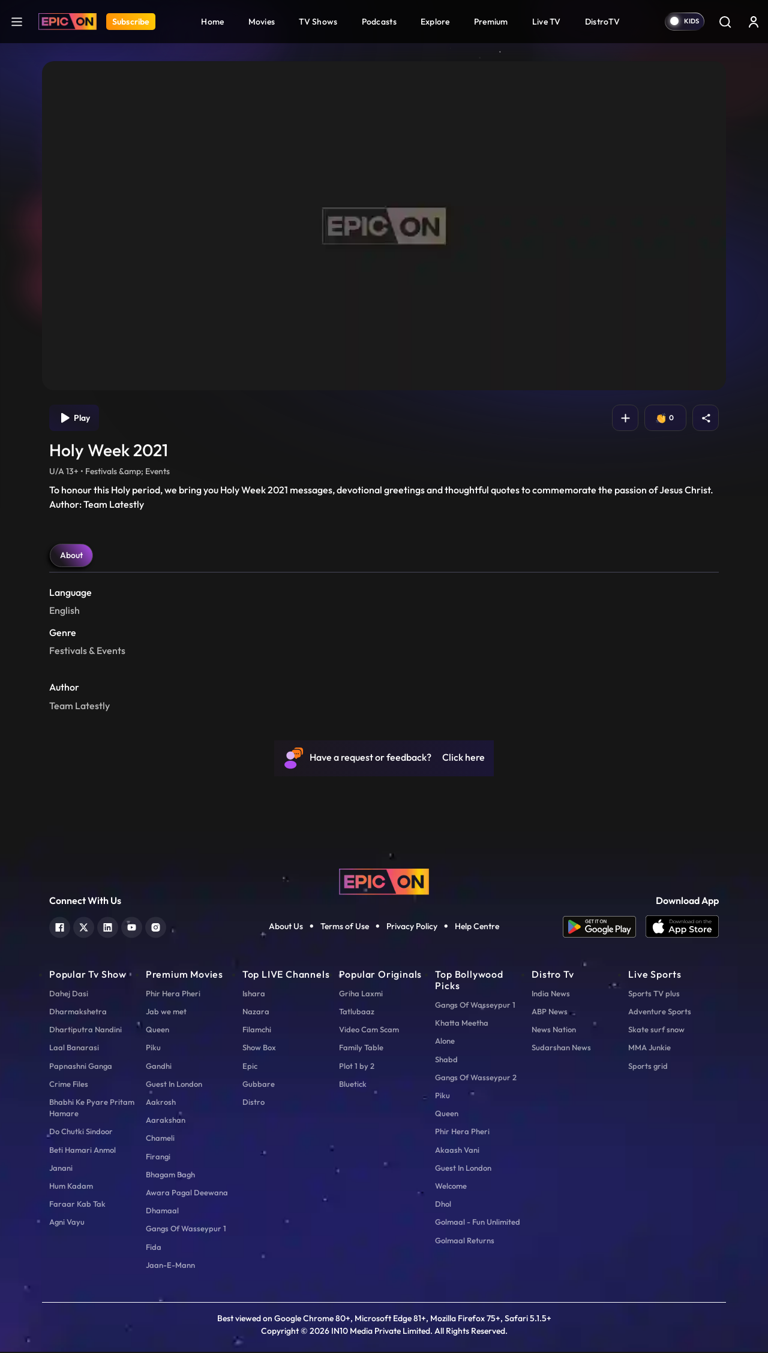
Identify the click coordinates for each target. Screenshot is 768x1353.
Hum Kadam (71, 1187)
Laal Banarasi (74, 1048)
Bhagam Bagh (170, 1175)
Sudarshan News (561, 1048)
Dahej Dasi (68, 994)
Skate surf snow (656, 1030)
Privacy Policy (411, 927)
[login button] (753, 21)
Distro (253, 1103)
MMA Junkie (649, 1048)
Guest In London (174, 1085)
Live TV (546, 21)
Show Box (259, 1048)
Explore (435, 21)
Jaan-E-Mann (170, 1266)
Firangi (158, 1157)
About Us (286, 927)
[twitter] (83, 927)
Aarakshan (165, 1121)
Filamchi (256, 1030)
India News (551, 994)
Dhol (443, 1205)
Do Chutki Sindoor (81, 1132)
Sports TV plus (654, 994)
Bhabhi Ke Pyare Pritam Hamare (91, 1108)
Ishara (253, 994)
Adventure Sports (659, 1012)
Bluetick (353, 1085)
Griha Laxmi (361, 994)
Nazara (255, 1012)
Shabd (446, 1060)
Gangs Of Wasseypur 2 (476, 1078)
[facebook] (59, 927)
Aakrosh (161, 1103)
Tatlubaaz (356, 1012)
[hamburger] (17, 21)
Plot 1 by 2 (356, 1067)
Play (75, 418)
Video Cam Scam (369, 1030)
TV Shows (318, 21)
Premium (491, 21)
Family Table (361, 1048)
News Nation (554, 1030)
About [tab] (71, 556)
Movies (261, 21)
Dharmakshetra (78, 1012)
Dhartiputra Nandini (85, 1030)
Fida (153, 1248)
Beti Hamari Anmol (82, 1151)
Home (212, 21)
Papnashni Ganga (80, 1067)
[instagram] (155, 927)
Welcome (451, 1187)
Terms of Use (344, 927)
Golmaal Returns (464, 1241)
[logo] (384, 881)
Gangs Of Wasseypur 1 (186, 1229)
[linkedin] (107, 927)
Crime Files (68, 1085)
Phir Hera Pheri (173, 994)
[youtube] (131, 927)
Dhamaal (162, 1211)
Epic (249, 1067)
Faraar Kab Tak (77, 1205)
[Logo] (67, 21)
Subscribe (130, 21)
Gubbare (258, 1085)
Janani (61, 1169)
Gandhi (159, 1067)
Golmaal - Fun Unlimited (477, 1223)
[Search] (725, 21)
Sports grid (648, 1067)
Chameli (160, 1139)
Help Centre (477, 927)
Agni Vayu (67, 1223)
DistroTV (602, 21)
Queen (157, 1030)
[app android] (604, 928)
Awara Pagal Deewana (187, 1193)
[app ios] (682, 928)
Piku (153, 1048)
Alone (445, 1042)
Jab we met (166, 1012)
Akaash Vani (457, 1151)
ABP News (550, 1012)
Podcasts (379, 21)
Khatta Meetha (461, 1024)
